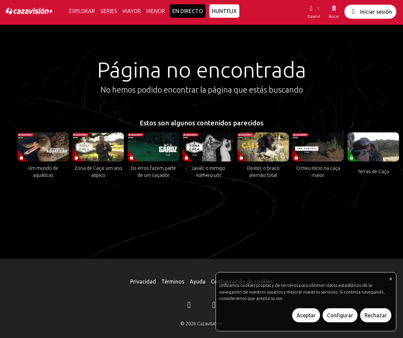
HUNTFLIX (224, 11)
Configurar (340, 315)
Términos (172, 281)
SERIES (108, 11)
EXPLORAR (82, 11)
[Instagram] (189, 306)
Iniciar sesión (370, 11)
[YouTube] (214, 306)
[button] (313, 11)
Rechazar (376, 315)
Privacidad (143, 281)
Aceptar (306, 315)
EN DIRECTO (187, 11)
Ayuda (198, 281)
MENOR (155, 11)
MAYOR (132, 11)
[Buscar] (334, 11)
